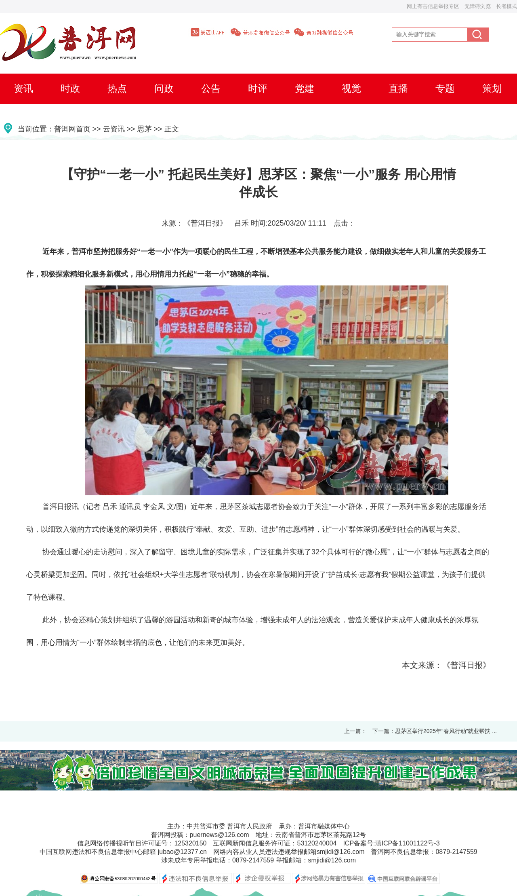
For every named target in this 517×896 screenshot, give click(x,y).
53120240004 (316, 843)
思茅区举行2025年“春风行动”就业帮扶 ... (446, 731)
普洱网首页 (72, 129)
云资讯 (114, 129)
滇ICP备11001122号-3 (407, 843)
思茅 (144, 129)
